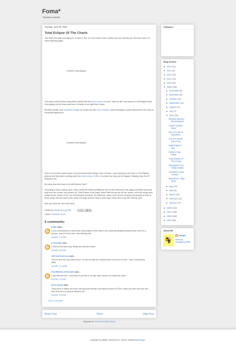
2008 (169, 208)
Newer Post (51, 314)
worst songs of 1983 (90, 176)
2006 (169, 216)
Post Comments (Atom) (105, 321)
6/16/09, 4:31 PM (58, 295)
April (171, 190)
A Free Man (56, 243)
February (173, 198)
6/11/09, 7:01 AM (58, 279)
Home (100, 314)
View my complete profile (182, 240)
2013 (169, 70)
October (173, 99)
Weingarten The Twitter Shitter (176, 166)
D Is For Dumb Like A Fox (175, 140)
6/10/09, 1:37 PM (58, 237)
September (174, 103)
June (171, 115)
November (174, 95)
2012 (169, 74)
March (172, 194)
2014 (169, 66)
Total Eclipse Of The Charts (176, 159)
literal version (97, 101)
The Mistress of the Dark (62, 272)
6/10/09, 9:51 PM (58, 250)
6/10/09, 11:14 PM (59, 266)
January (173, 203)
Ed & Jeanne (57, 285)
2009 (169, 87)
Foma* (51, 11)
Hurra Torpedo (103, 110)
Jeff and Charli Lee (60, 256)
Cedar (54, 227)
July (171, 111)
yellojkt (182, 235)
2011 (169, 79)
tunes (63, 214)
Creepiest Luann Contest (176, 173)
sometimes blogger (71, 110)
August (172, 107)
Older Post (148, 314)
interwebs (55, 214)
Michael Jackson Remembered (176, 120)
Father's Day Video (175, 153)
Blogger (141, 340)
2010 (169, 83)
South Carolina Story (176, 126)
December (174, 90)
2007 (169, 212)
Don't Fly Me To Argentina (176, 133)
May (171, 186)
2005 (169, 220)
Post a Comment (55, 301)
